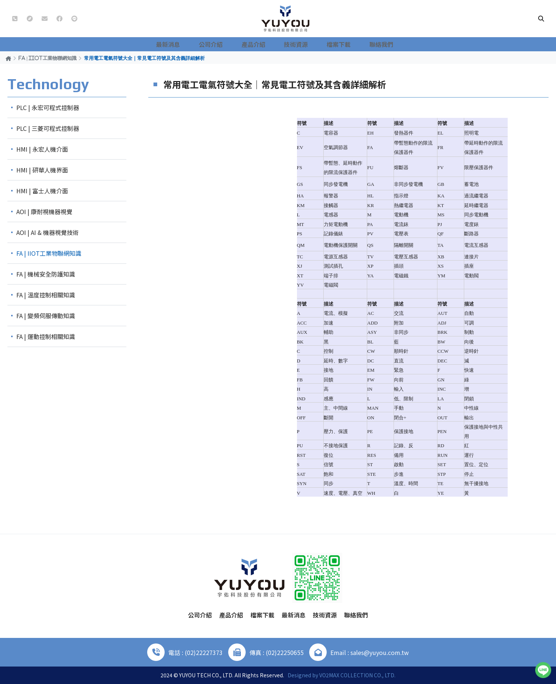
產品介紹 (259, 44)
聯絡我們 (375, 44)
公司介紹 (220, 44)
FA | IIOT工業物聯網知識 (48, 58)
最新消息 (181, 44)
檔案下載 (336, 44)
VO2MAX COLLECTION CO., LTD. (357, 675)
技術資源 (297, 44)
